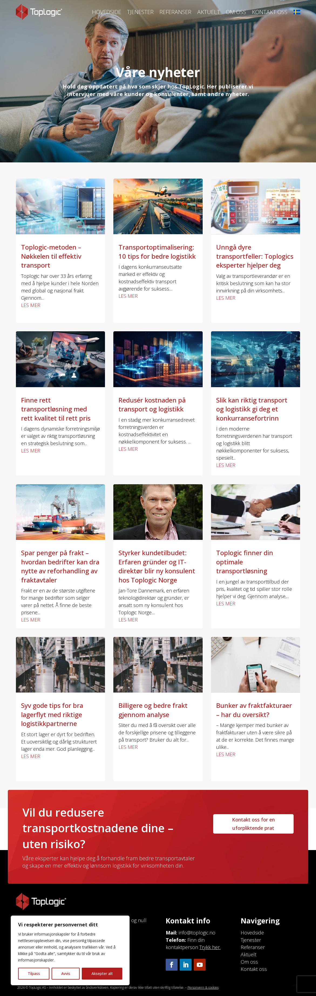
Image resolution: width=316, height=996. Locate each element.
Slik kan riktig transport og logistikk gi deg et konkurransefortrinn (251, 408)
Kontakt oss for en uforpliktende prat (253, 823)
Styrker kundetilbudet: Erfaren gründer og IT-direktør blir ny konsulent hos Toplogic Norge (156, 566)
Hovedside (106, 12)
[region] (70, 950)
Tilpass (34, 973)
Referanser (175, 12)
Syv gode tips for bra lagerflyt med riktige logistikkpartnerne (52, 714)
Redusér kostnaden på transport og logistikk (152, 404)
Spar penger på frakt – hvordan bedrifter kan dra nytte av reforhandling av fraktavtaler (60, 566)
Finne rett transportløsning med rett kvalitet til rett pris (55, 408)
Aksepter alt (102, 973)
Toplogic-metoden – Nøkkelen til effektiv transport (51, 256)
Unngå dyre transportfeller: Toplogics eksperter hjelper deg (254, 256)
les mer (30, 305)
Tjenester (140, 12)
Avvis (65, 973)
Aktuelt (208, 12)
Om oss (236, 12)
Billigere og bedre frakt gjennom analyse (153, 710)
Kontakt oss (269, 12)
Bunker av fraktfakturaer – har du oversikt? (254, 710)
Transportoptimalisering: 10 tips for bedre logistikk (157, 252)
